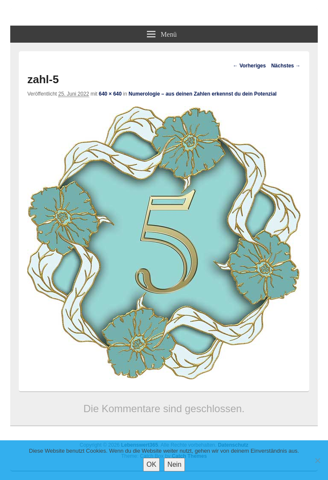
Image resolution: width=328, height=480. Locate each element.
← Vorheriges (249, 66)
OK (151, 464)
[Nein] (317, 460)
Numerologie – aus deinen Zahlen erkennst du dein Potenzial (203, 94)
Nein (174, 464)
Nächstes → (286, 66)
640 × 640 (110, 94)
